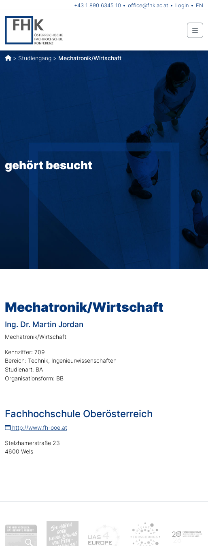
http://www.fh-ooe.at (36, 427)
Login (182, 5)
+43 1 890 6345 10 (97, 5)
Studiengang (34, 58)
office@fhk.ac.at (148, 5)
